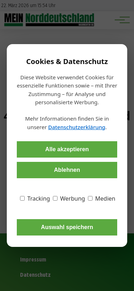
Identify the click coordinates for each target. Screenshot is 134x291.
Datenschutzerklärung (76, 127)
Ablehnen (67, 170)
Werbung (69, 198)
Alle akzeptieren (67, 149)
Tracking (35, 198)
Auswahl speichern (67, 227)
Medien (101, 198)
